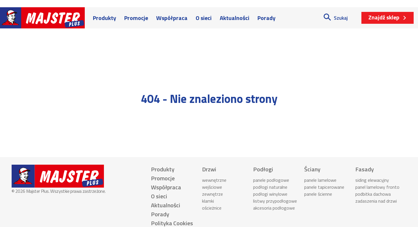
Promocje (136, 17)
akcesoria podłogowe (274, 207)
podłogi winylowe (270, 193)
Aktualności (234, 17)
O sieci (204, 17)
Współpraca (172, 17)
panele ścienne (318, 193)
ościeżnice (211, 207)
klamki (208, 200)
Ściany (312, 169)
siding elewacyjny (372, 180)
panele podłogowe (271, 180)
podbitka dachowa (373, 193)
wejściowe (212, 187)
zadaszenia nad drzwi (376, 200)
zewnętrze (212, 193)
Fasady (364, 169)
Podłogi (263, 169)
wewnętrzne (214, 180)
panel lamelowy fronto (377, 187)
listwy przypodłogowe (275, 200)
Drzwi (209, 169)
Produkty (104, 17)
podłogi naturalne (270, 187)
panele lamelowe (320, 180)
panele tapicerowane (324, 187)
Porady (266, 17)
